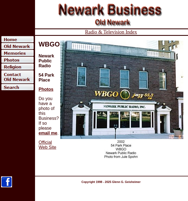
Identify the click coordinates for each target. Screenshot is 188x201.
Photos (46, 89)
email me (48, 133)
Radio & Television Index (111, 32)
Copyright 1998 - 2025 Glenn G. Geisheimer (111, 181)
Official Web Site (47, 145)
